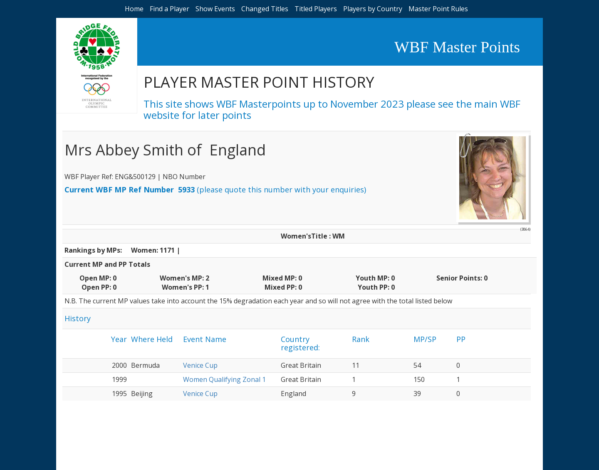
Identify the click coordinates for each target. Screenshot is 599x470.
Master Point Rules (438, 8)
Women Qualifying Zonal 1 (224, 379)
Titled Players (316, 8)
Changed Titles (264, 8)
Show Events (215, 8)
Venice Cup (200, 365)
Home (134, 8)
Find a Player (169, 8)
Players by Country (372, 8)
